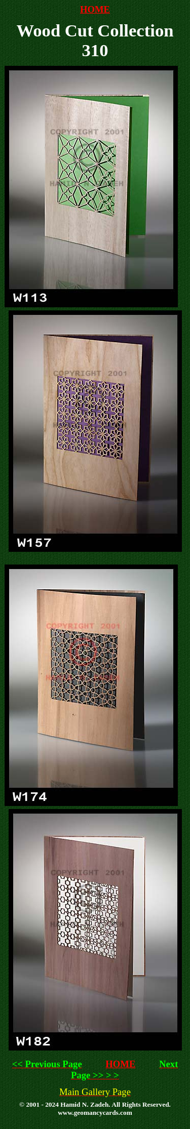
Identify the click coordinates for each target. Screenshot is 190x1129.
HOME (95, 9)
